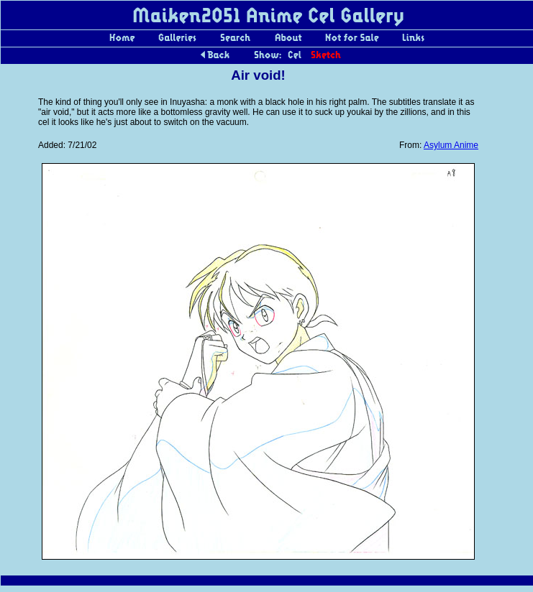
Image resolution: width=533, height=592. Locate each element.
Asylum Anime (451, 145)
